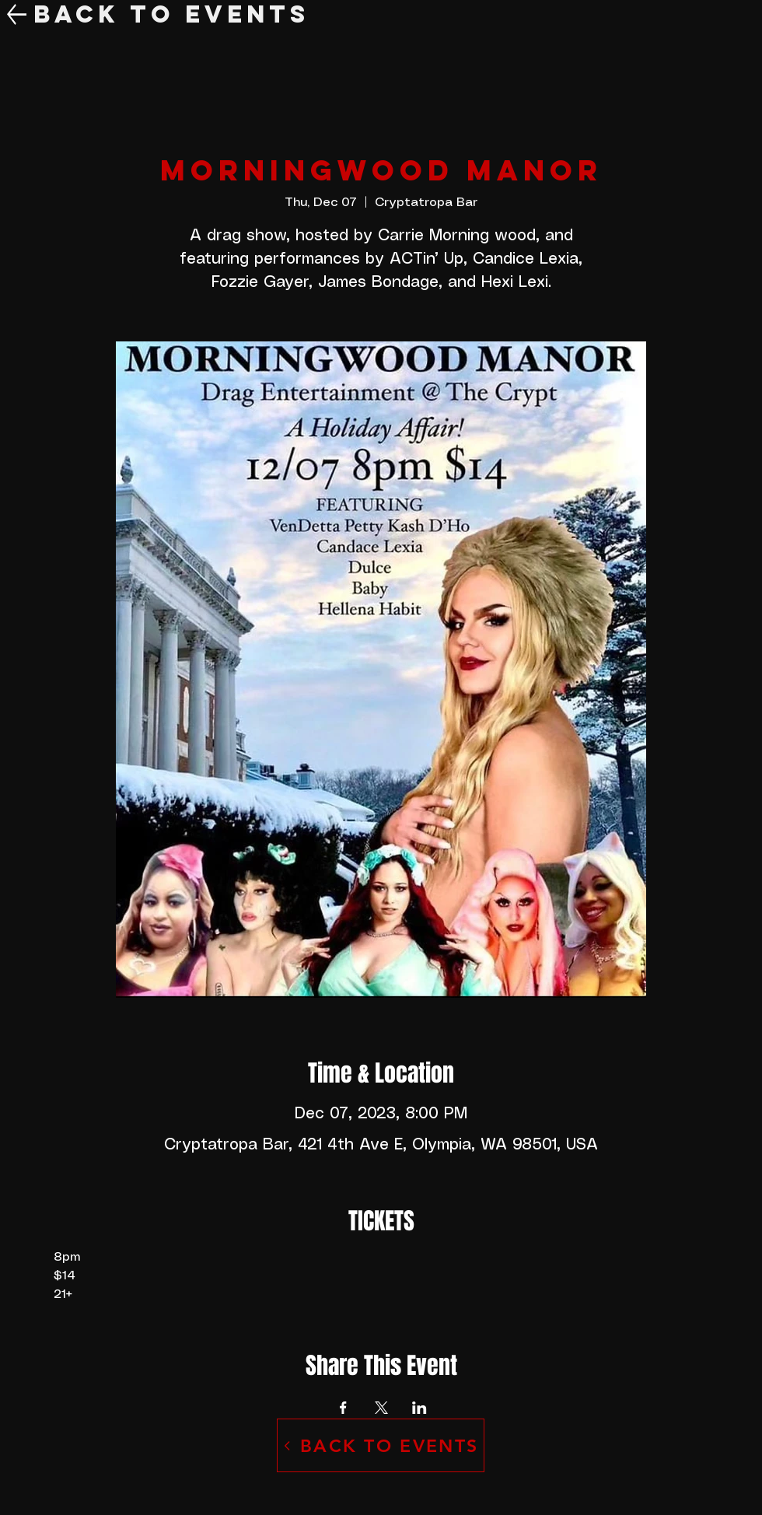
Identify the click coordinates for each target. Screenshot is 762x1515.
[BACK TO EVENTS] (380, 1445)
